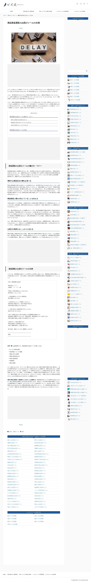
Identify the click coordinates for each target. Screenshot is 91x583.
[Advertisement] (21, 75)
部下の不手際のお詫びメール (13, 448)
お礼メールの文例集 (38, 515)
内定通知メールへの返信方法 (75, 185)
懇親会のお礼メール (73, 139)
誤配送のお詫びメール (12, 442)
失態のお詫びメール (11, 498)
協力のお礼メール (73, 129)
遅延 (22, 431)
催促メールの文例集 (38, 521)
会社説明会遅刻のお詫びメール (41, 454)
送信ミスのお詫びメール (12, 487)
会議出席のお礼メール (74, 126)
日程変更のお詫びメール (39, 462)
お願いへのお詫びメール (12, 506)
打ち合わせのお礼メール (74, 116)
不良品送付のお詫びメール (13, 484)
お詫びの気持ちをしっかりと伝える (19, 125)
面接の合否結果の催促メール (75, 179)
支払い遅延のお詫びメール (13, 445)
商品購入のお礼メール (74, 264)
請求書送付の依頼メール (74, 307)
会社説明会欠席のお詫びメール (14, 454)
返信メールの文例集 (11, 521)
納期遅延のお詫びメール (12, 476)
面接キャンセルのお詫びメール (14, 456)
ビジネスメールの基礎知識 (63, 11)
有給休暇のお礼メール (74, 416)
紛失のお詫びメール (11, 467)
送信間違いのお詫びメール (40, 487)
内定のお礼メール (73, 189)
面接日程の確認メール (74, 165)
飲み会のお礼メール (73, 211)
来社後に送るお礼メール (74, 119)
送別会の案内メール (73, 241)
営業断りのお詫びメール (39, 448)
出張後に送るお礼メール (74, 123)
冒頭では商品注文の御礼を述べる (19, 119)
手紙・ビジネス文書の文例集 (45, 11)
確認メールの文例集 (38, 518)
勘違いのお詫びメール (39, 484)
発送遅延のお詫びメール (39, 473)
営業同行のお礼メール (74, 409)
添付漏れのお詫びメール (39, 470)
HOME (11, 11)
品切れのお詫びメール (39, 467)
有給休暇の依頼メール (74, 412)
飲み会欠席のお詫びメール (40, 442)
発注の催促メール (73, 301)
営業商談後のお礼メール (74, 109)
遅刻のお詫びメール (11, 451)
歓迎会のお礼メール (73, 238)
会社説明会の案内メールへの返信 (76, 152)
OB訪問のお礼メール (74, 202)
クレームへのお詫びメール (13, 501)
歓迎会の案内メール (73, 235)
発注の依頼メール (73, 297)
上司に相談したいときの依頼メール (77, 402)
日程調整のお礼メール (74, 291)
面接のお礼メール (73, 169)
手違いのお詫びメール (39, 481)
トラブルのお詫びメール (12, 493)
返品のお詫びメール (11, 479)
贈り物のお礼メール (73, 143)
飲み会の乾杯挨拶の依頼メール (76, 221)
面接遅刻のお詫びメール (39, 456)
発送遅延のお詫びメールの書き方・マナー (21, 116)
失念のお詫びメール (38, 495)
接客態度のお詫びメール (39, 445)
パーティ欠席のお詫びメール (40, 490)
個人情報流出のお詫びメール (13, 495)
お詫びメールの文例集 (12, 524)
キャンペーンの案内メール (75, 294)
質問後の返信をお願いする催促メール (77, 389)
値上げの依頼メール (73, 284)
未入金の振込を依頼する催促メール (77, 277)
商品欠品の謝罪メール (39, 476)
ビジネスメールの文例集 (79, 11)
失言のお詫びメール (38, 498)
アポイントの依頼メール (74, 257)
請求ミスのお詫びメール (39, 440)
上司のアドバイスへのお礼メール (76, 386)
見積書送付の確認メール (74, 311)
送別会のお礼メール (73, 136)
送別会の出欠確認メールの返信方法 (77, 245)
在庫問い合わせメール (74, 314)
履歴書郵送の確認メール (74, 195)
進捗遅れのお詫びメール (39, 501)
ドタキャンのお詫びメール (40, 506)
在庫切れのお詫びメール (39, 493)
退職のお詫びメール (11, 462)
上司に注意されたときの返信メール (77, 399)
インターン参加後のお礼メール (76, 192)
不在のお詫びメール (11, 465)
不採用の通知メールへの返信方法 (76, 182)
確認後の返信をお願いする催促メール (77, 392)
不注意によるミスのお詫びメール (14, 459)
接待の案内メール (73, 231)
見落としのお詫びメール (39, 504)
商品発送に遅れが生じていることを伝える (21, 122)
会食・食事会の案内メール (75, 248)
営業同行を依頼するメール (75, 406)
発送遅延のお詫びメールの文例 (18, 130)
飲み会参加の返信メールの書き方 (76, 218)
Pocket (21, 28)
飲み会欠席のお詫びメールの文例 (76, 225)
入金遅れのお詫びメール (39, 479)
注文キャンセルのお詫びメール (14, 504)
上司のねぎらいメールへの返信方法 (77, 396)
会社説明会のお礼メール (74, 155)
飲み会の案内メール (73, 215)
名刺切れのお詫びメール (12, 473)
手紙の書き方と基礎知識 (28, 11)
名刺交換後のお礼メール (74, 113)
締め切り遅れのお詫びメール (40, 465)
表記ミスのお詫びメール (12, 470)
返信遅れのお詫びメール (12, 481)
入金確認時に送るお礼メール (75, 274)
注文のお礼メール (73, 133)
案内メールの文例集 (11, 515)
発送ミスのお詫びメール (12, 440)
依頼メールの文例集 (11, 518)
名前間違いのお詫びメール (13, 490)
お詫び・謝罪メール (14, 431)
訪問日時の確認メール (74, 261)
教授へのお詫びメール (39, 451)
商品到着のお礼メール (74, 271)
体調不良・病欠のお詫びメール (41, 459)
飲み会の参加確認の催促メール (76, 228)
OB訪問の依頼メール (74, 199)
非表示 (35, 113)
